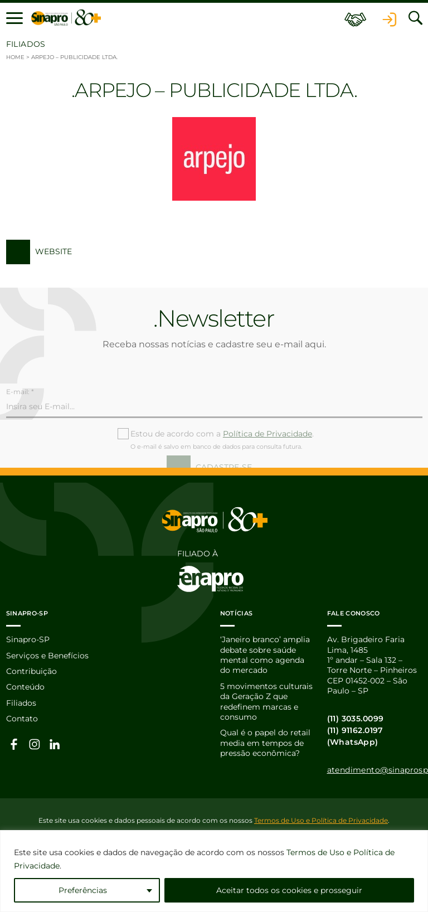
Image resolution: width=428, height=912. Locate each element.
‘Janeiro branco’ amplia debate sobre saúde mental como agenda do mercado (265, 654)
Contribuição (31, 671)
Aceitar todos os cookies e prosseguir (289, 890)
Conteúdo (25, 687)
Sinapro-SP (28, 639)
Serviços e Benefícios (47, 656)
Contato (22, 719)
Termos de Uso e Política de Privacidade (321, 820)
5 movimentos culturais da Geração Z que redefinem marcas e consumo (266, 701)
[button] (14, 17)
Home (15, 57)
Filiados (21, 703)
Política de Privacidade (267, 449)
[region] (214, 871)
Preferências (83, 890)
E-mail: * (20, 406)
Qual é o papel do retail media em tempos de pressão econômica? (265, 742)
